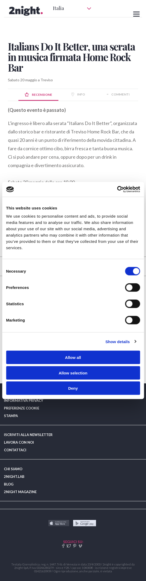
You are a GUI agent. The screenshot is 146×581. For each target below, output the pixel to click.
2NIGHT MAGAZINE (20, 492)
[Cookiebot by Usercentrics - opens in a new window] (117, 189)
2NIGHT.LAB (14, 476)
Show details (117, 341)
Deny (73, 388)
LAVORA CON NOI (19, 442)
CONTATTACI (15, 450)
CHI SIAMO (13, 469)
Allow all (73, 357)
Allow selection (73, 372)
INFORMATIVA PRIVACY (23, 400)
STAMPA (11, 416)
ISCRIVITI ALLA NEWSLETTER (28, 435)
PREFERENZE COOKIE (21, 408)
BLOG (8, 484)
